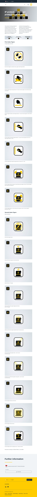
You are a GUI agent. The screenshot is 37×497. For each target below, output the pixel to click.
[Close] (31, 1)
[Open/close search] (25, 4)
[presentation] (11, 1)
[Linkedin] (6, 487)
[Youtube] (8, 487)
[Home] (6, 8)
